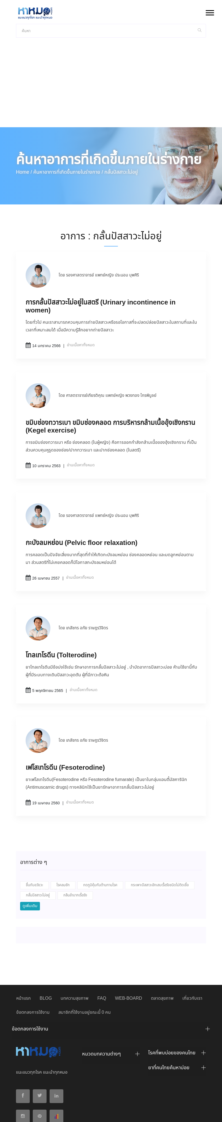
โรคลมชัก (63, 840)
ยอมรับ (167, 1113)
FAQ (101, 954)
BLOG (46, 954)
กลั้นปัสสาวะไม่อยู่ (38, 850)
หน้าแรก (23, 954)
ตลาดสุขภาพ (162, 954)
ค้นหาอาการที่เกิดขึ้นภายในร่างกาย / (68, 127)
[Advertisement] (111, 41)
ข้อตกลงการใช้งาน (33, 968)
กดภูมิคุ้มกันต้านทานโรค (100, 840)
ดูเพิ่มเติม (30, 861)
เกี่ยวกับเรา (192, 954)
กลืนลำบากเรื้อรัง (75, 850)
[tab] (111, 985)
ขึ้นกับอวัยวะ (34, 840)
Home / (24, 127)
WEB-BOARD (128, 954)
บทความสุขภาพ (74, 954)
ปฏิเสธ (184, 1113)
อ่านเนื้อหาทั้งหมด (81, 300)
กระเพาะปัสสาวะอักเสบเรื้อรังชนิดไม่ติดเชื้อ (160, 840)
